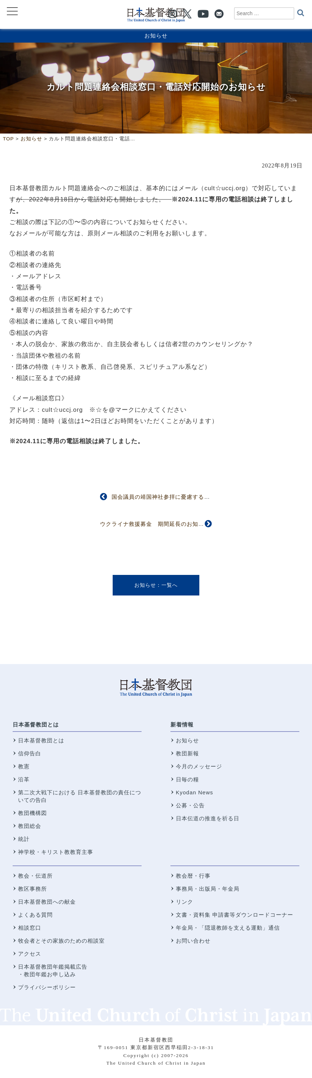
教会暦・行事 (193, 876)
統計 (24, 839)
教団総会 (29, 826)
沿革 (24, 779)
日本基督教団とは (36, 724)
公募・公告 (190, 805)
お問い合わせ (193, 941)
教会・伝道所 (35, 876)
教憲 (24, 766)
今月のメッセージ (199, 766)
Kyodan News (194, 792)
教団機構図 (32, 813)
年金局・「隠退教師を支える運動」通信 (228, 928)
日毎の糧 (187, 779)
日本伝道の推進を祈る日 (207, 818)
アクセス (29, 954)
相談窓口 (29, 928)
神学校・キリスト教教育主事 (55, 852)
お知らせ (156, 35)
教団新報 (187, 753)
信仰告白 (29, 753)
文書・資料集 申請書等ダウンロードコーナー (234, 915)
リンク (184, 902)
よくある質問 (35, 915)
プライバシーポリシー (47, 987)
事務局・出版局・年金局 (207, 889)
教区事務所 (32, 889)
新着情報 (182, 724)
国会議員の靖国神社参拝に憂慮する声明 (164, 497)
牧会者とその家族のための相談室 (61, 941)
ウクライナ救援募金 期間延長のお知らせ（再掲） (166, 524)
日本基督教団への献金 (47, 902)
